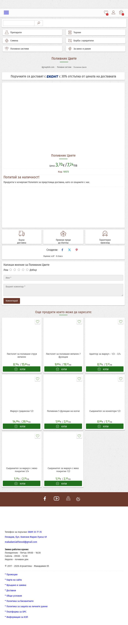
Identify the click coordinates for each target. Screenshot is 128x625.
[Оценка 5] (27, 270)
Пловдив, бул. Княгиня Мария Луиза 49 (26, 536)
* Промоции (11, 574)
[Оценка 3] (19, 270)
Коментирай (12, 300)
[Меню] (6, 13)
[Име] (63, 278)
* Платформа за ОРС (15, 611)
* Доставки (10, 590)
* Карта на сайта (13, 579)
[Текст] (63, 290)
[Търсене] (18, 23)
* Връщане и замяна (15, 585)
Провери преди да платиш (63, 241)
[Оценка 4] (23, 270)
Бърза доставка (21, 241)
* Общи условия (13, 595)
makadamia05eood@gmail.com (21, 541)
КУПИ (19, 369)
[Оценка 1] (11, 270)
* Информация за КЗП (16, 617)
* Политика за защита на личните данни (26, 606)
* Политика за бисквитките (19, 601)
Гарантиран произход (105, 241)
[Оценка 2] (15, 270)
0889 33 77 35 (35, 531)
